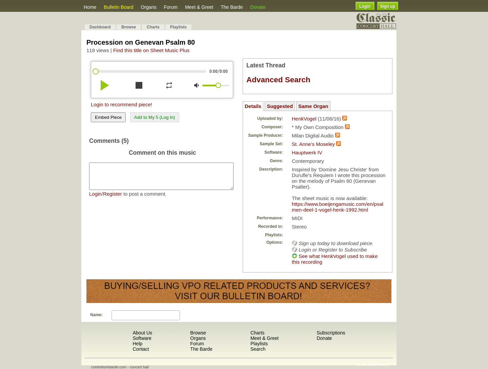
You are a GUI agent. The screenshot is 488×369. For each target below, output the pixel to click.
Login (364, 6)
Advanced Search (278, 79)
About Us (142, 332)
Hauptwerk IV (307, 152)
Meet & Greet (199, 7)
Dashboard (100, 27)
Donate (258, 7)
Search (257, 349)
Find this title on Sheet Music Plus (151, 50)
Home (90, 7)
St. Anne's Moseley (313, 144)
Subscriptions (331, 332)
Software (142, 338)
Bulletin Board (118, 7)
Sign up (387, 6)
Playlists (178, 27)
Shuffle (361, 365)
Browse (128, 27)
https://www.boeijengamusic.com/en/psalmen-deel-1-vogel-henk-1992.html (337, 207)
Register (112, 199)
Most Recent (378, 365)
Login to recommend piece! (121, 104)
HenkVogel (304, 119)
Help (137, 343)
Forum (170, 7)
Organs (149, 7)
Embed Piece (108, 117)
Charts (153, 27)
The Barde (232, 7)
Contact (141, 349)
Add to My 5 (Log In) (154, 117)
